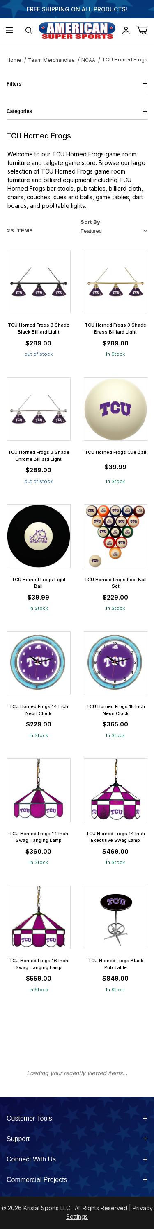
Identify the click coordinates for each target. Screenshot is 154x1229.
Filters (77, 84)
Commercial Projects (77, 1179)
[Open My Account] (125, 30)
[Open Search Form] (29, 30)
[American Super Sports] (77, 29)
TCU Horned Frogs (124, 59)
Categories (77, 111)
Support (77, 1138)
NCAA (88, 60)
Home (14, 60)
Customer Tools (77, 1118)
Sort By (90, 222)
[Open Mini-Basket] (145, 30)
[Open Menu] (9, 30)
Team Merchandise (51, 60)
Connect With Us (77, 1159)
